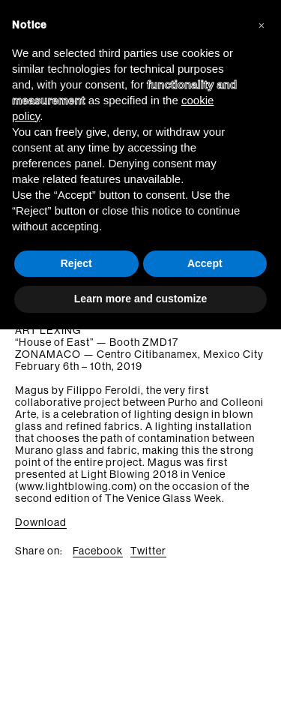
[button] (262, 24)
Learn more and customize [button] (140, 299)
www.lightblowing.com (76, 486)
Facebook (98, 551)
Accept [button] (205, 263)
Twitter (148, 551)
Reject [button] (76, 263)
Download (41, 522)
